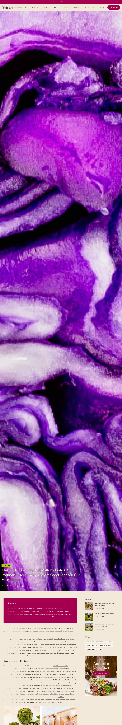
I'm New (101, 7)
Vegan (100, 649)
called (61, 697)
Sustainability (91, 645)
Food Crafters (89, 7)
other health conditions (25, 645)
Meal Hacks (90, 642)
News (55, 7)
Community (76, 7)
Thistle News (90, 649)
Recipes (46, 7)
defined (33, 669)
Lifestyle (65, 7)
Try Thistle (114, 7)
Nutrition (35, 7)
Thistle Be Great (106, 645)
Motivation (100, 642)
